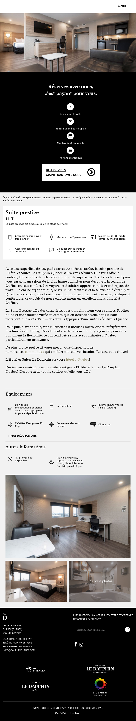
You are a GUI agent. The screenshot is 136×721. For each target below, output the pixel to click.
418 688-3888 (24, 643)
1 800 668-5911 (24, 639)
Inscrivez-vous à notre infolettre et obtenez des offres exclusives (103, 617)
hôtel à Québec (77, 359)
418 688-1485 (26, 646)
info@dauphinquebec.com (19, 650)
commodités (34, 351)
